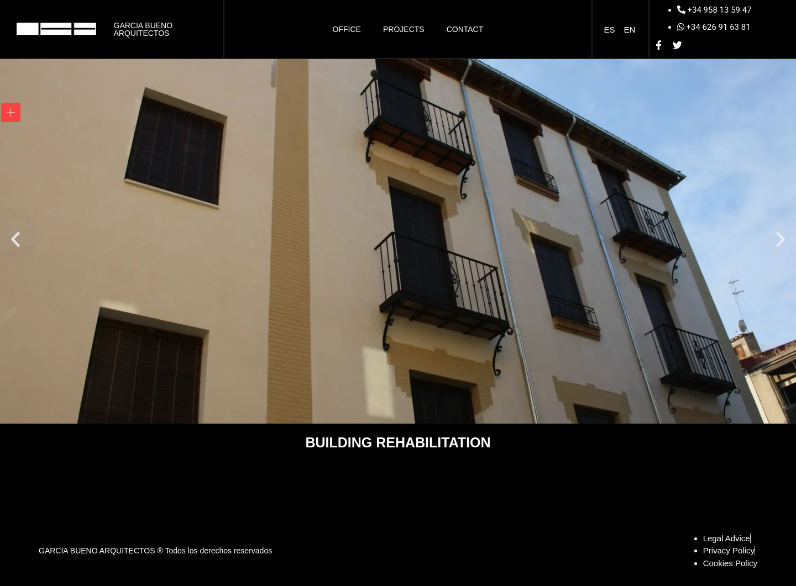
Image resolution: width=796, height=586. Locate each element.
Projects (404, 29)
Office (347, 29)
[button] (15, 239)
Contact (465, 29)
